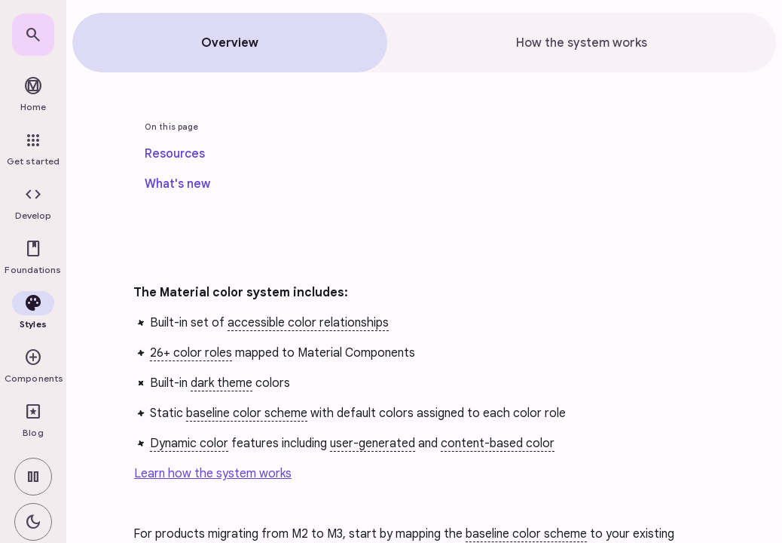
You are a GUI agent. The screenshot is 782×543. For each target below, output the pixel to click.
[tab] (229, 42)
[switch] (33, 477)
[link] (33, 35)
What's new (177, 184)
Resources (175, 153)
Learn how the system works (213, 473)
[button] (33, 203)
